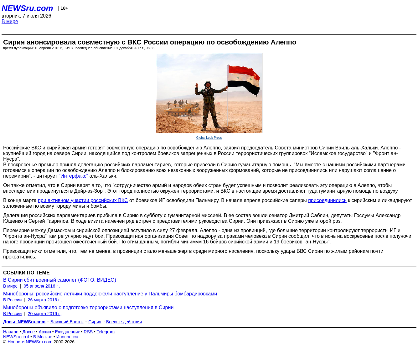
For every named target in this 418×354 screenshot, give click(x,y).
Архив (45, 331)
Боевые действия (124, 321)
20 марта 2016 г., (45, 313)
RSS (88, 331)
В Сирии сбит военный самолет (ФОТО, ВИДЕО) (59, 280)
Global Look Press (209, 137)
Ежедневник (67, 331)
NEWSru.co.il (16, 336)
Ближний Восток (67, 321)
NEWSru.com (27, 8)
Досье (28, 331)
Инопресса (67, 336)
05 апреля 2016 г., (41, 286)
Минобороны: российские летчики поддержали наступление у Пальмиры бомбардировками (110, 293)
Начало (10, 331)
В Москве (42, 336)
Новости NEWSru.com (30, 341)
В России (12, 299)
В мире (10, 21)
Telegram (106, 331)
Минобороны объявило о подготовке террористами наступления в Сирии (88, 307)
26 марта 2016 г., (45, 299)
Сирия (94, 321)
